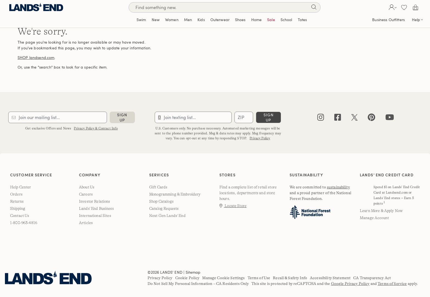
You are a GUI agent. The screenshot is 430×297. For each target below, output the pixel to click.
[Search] (313, 8)
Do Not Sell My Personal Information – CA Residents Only (198, 283)
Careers (86, 194)
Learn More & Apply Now (381, 210)
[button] (392, 7)
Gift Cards (158, 187)
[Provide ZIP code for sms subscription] (243, 117)
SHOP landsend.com (36, 57)
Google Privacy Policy (350, 283)
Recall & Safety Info (290, 278)
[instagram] (320, 119)
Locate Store (233, 205)
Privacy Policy (260, 138)
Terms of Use (259, 278)
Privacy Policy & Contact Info (96, 128)
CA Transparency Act (372, 278)
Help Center (20, 187)
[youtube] (389, 119)
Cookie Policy (187, 278)
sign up (122, 117)
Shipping (17, 208)
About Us (86, 187)
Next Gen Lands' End (167, 215)
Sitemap (193, 272)
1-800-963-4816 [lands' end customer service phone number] (23, 222)
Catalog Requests (164, 208)
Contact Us (19, 215)
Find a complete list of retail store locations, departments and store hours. (248, 193)
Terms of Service (392, 283)
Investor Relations (94, 201)
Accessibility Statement (330, 278)
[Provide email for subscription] (57, 117)
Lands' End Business (96, 208)
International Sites (95, 215)
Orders (16, 194)
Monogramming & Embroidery (175, 194)
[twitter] (354, 119)
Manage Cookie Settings (223, 278)
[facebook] (337, 119)
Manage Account (374, 218)
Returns (17, 201)
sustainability (338, 187)
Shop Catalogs (161, 201)
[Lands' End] (36, 7)
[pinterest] (371, 119)
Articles (86, 222)
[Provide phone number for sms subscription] (193, 117)
